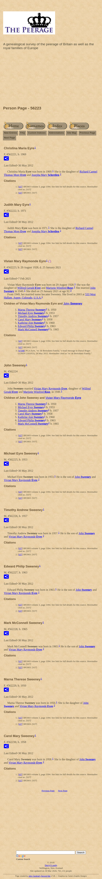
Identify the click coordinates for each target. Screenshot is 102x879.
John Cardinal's (35, 876)
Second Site (45, 876)
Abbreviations (56, 132)
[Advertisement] (51, 78)
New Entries (10, 132)
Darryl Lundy (51, 865)
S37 (20, 186)
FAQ (22, 132)
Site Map (71, 132)
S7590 (21, 350)
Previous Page (87, 132)
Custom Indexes (36, 132)
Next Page (9, 137)
